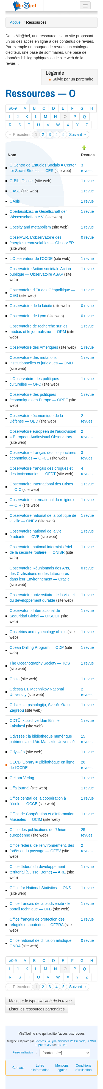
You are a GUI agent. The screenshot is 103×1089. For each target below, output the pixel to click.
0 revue (87, 237)
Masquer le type (40, 1001)
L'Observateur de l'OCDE (31, 258)
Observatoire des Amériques (34, 347)
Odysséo (17, 752)
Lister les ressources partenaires (37, 1009)
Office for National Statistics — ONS (40, 888)
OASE (15, 191)
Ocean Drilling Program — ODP (37, 647)
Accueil (16, 22)
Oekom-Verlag (22, 778)
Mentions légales (62, 1068)
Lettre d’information (39, 1068)
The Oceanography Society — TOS (40, 663)
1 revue (87, 181)
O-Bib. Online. (22, 181)
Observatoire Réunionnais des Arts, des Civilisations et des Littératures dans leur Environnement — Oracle (40, 573)
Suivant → (78, 134)
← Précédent (19, 134)
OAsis (15, 201)
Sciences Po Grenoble (71, 1041)
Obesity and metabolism (30, 227)
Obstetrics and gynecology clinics (38, 632)
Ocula (15, 679)
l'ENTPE (61, 1045)
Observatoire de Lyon (28, 316)
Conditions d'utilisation (84, 1068)
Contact (18, 1068)
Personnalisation (23, 1052)
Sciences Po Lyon (46, 1041)
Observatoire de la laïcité (31, 305)
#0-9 (13, 108)
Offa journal (19, 788)
